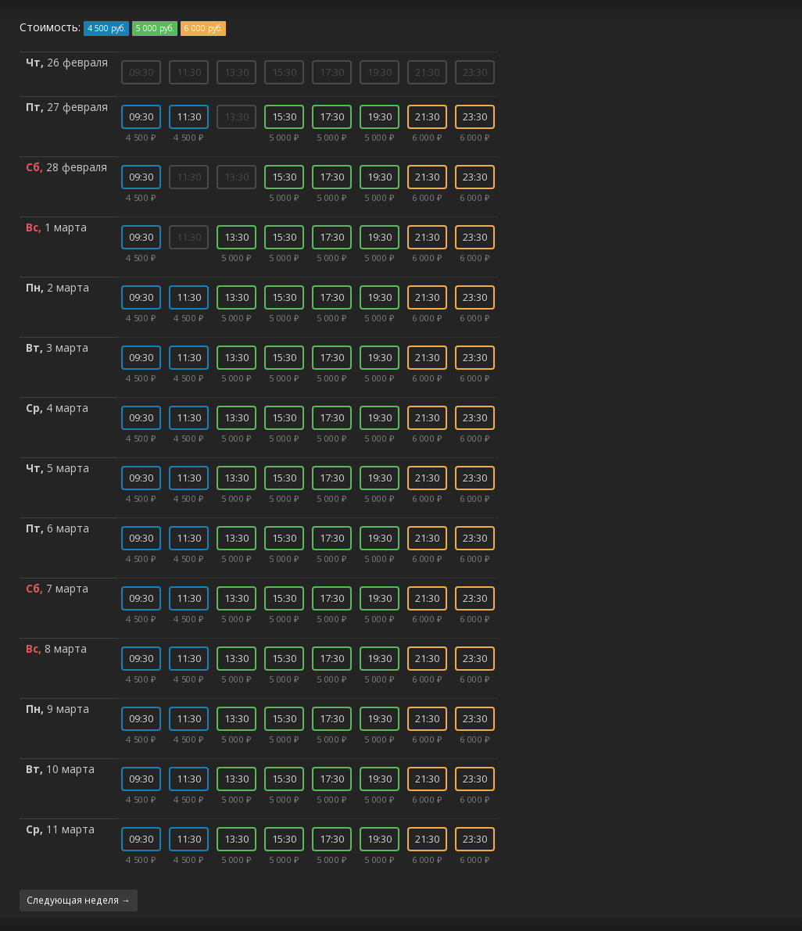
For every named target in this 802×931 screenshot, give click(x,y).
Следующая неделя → (79, 899)
